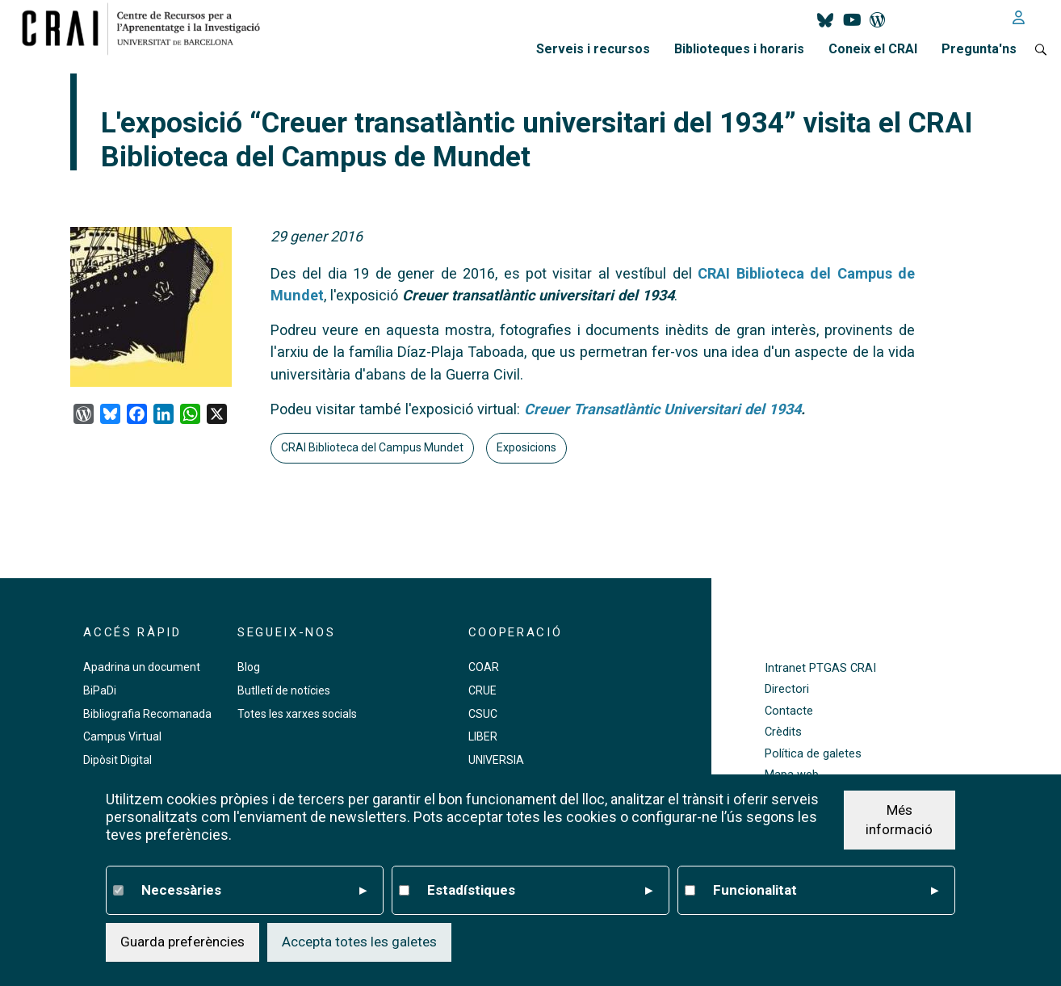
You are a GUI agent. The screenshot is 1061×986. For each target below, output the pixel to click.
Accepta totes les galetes (359, 942)
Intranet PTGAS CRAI (820, 668)
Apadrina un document (141, 667)
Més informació (899, 819)
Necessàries (253, 890)
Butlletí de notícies (283, 690)
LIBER (482, 736)
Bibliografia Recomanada (147, 713)
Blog (248, 667)
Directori (787, 689)
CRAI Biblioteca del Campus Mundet (372, 447)
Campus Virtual (122, 736)
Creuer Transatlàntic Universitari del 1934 (662, 409)
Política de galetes (813, 754)
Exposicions (526, 447)
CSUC (482, 713)
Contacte (789, 711)
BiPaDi (99, 690)
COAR (483, 667)
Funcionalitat (825, 890)
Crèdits (783, 732)
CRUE (482, 690)
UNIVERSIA (496, 759)
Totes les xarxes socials (297, 713)
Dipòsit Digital (117, 759)
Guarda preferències (182, 942)
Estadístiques (539, 890)
